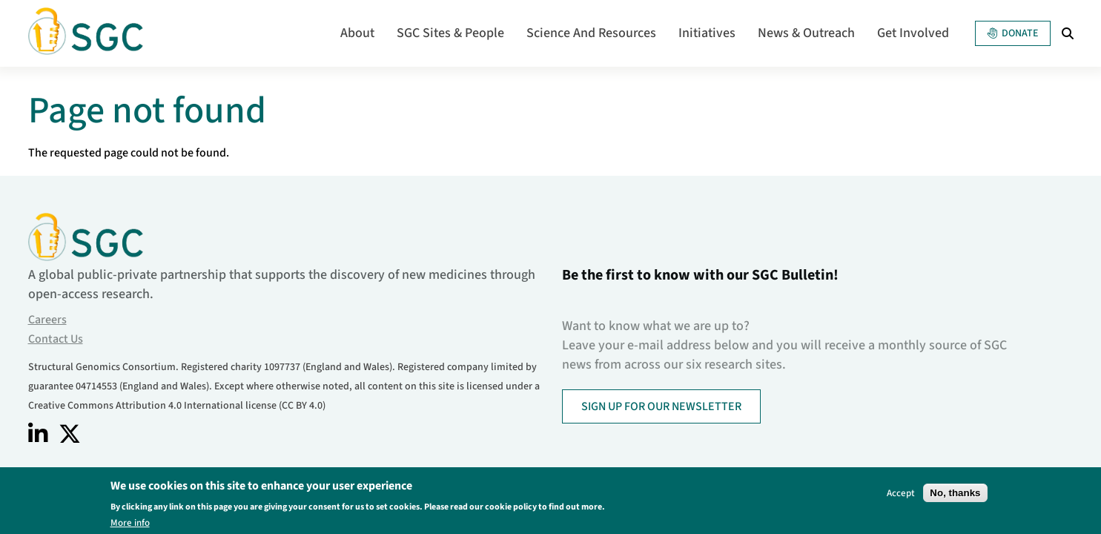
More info (130, 525)
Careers (47, 320)
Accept (901, 495)
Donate (1013, 33)
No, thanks (955, 495)
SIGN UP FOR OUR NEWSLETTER (661, 406)
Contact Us (55, 339)
